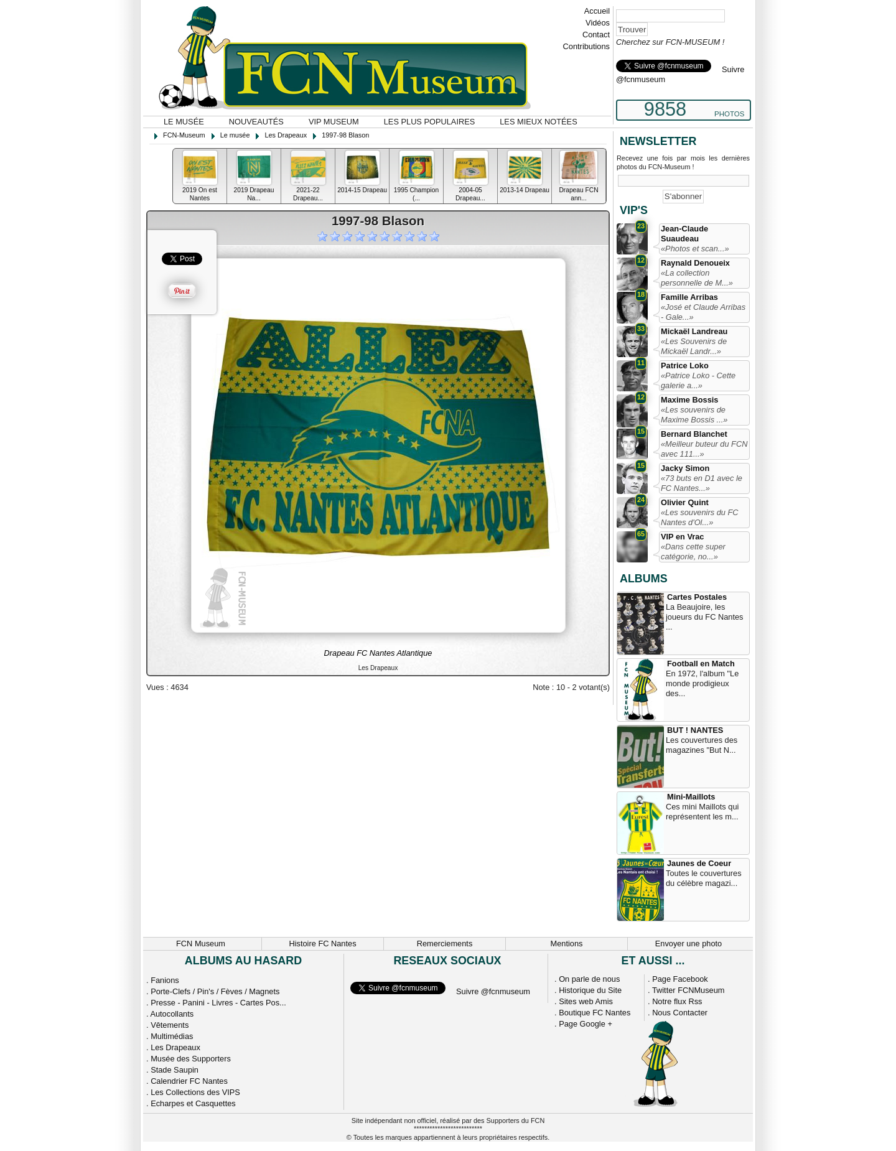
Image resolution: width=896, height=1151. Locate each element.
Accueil (597, 11)
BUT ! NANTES (695, 730)
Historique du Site (590, 990)
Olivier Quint (685, 502)
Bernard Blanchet (694, 434)
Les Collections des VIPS (195, 1092)
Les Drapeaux (175, 1047)
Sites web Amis (586, 1001)
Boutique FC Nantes (594, 1012)
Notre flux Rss (677, 1001)
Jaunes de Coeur (699, 863)
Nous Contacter (679, 1012)
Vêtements (170, 1025)
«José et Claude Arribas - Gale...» (703, 312)
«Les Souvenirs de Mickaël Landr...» (694, 346)
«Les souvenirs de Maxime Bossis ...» (694, 414)
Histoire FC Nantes (322, 943)
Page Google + (585, 1023)
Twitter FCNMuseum (688, 990)
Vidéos (598, 22)
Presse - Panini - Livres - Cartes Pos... (218, 1002)
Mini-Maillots (691, 796)
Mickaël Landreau (694, 331)
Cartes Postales (697, 597)
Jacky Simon (685, 468)
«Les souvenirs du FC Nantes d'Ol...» (699, 517)
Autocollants (172, 1013)
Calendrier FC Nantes (189, 1081)
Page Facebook (680, 979)
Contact (596, 34)
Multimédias (172, 1036)
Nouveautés (256, 121)
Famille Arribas (689, 297)
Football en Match (701, 663)
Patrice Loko (685, 365)
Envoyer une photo (688, 943)
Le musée (184, 121)
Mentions (567, 943)
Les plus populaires (429, 121)
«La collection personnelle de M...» (697, 277)
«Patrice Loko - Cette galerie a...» (698, 380)
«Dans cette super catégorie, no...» (693, 551)
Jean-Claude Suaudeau (684, 233)
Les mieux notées (538, 121)
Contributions (586, 46)
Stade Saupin (174, 1069)
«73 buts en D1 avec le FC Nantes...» (701, 483)
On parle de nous (589, 979)
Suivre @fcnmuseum (493, 991)
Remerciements (445, 943)
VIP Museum (334, 121)
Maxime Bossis (689, 399)
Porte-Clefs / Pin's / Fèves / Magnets (215, 991)
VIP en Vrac (682, 536)
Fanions (165, 980)
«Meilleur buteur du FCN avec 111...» (704, 449)
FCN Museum (200, 943)
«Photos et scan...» (695, 248)
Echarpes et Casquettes (193, 1103)
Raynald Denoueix (695, 263)
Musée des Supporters (191, 1058)
